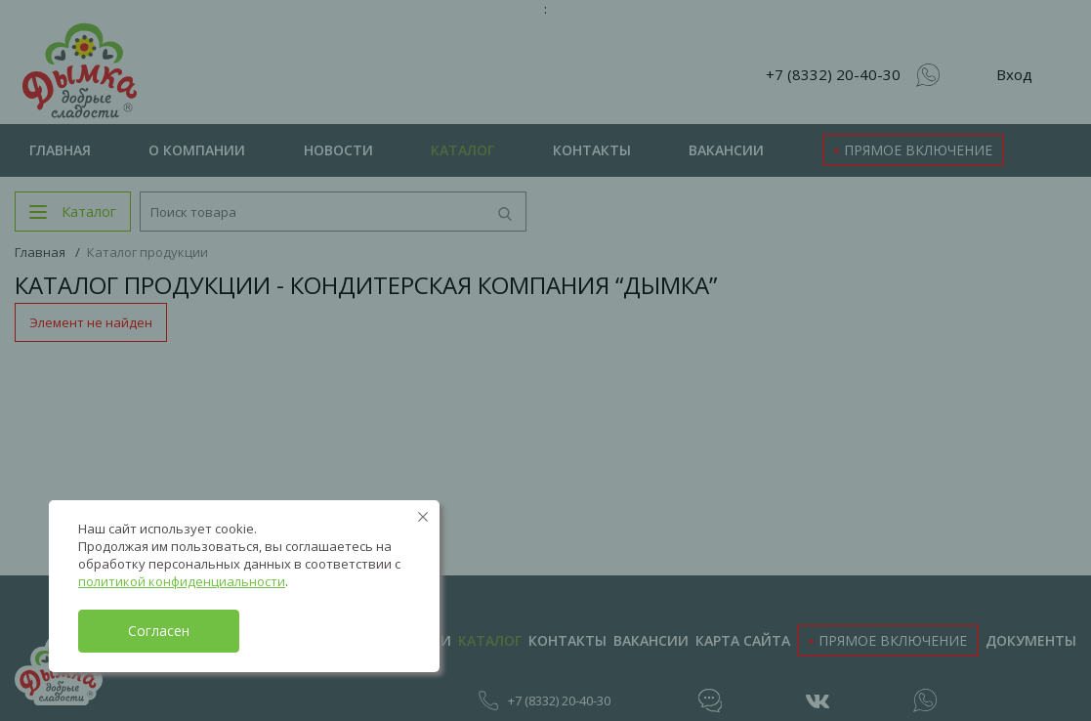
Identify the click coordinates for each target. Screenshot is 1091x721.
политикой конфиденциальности (181, 581)
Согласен (158, 630)
